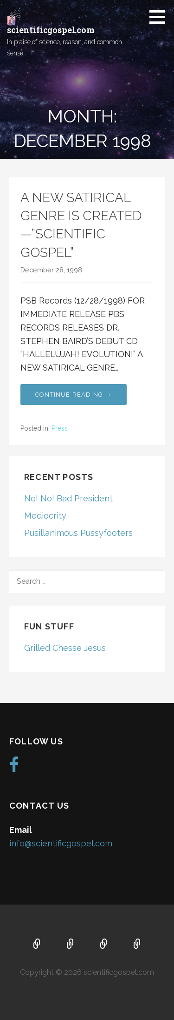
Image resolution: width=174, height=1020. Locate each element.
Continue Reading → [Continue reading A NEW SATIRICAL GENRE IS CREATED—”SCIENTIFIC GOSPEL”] (73, 394)
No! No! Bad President (68, 498)
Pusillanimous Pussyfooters (78, 533)
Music (104, 944)
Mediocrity (45, 515)
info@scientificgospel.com (60, 843)
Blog (137, 944)
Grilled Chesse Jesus (65, 648)
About (70, 944)
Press (60, 428)
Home (37, 944)
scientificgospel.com (51, 29)
